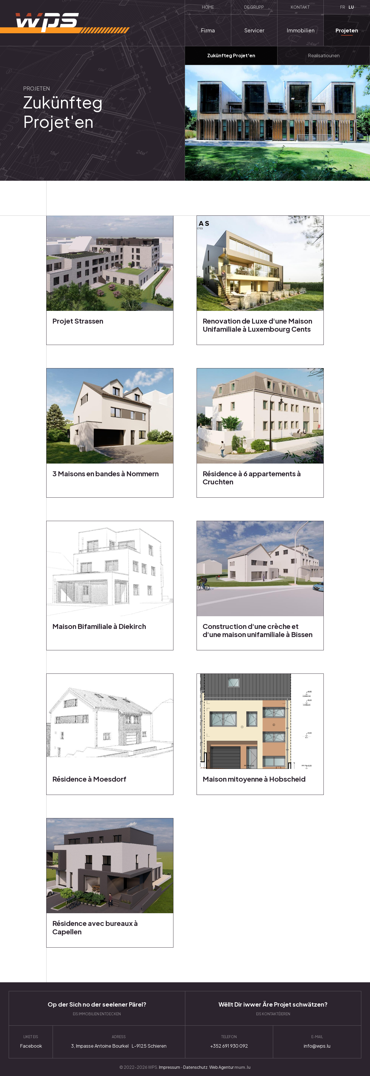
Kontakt (300, 7)
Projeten (347, 30)
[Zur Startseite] (65, 23)
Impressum (169, 1067)
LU (351, 7)
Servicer (254, 30)
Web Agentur (221, 1067)
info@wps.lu (317, 1042)
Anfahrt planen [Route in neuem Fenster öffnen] (119, 1042)
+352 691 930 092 (229, 1042)
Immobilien (300, 30)
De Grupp (254, 7)
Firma (208, 30)
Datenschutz (195, 1067)
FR (342, 7)
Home (208, 7)
